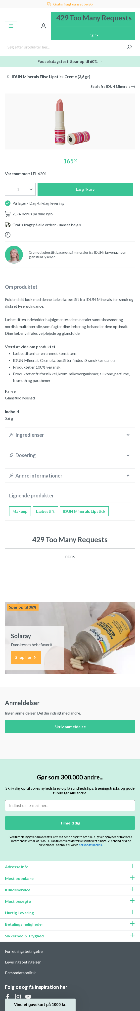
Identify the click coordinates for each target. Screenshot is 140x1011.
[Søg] (129, 47)
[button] (40, 1005)
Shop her (26, 657)
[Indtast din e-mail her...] (70, 805)
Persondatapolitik (20, 972)
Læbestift (45, 511)
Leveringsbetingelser (23, 962)
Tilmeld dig (70, 822)
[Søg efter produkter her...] (64, 47)
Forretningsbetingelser (24, 951)
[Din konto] (43, 26)
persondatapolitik (90, 845)
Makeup (20, 511)
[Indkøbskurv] (93, 26)
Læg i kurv (85, 189)
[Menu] (11, 26)
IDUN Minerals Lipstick (84, 511)
